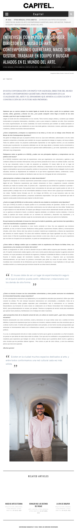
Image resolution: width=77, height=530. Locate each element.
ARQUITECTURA (9, 507)
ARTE (30, 509)
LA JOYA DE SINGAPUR (63, 504)
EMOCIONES (18, 507)
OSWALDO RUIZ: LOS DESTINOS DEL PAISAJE (38, 505)
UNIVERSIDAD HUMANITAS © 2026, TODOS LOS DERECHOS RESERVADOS (38, 527)
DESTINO (35, 509)
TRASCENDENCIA (44, 67)
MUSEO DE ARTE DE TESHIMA (14, 504)
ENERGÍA (68, 507)
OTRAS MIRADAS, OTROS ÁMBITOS (14, 67)
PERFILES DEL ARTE (31, 67)
